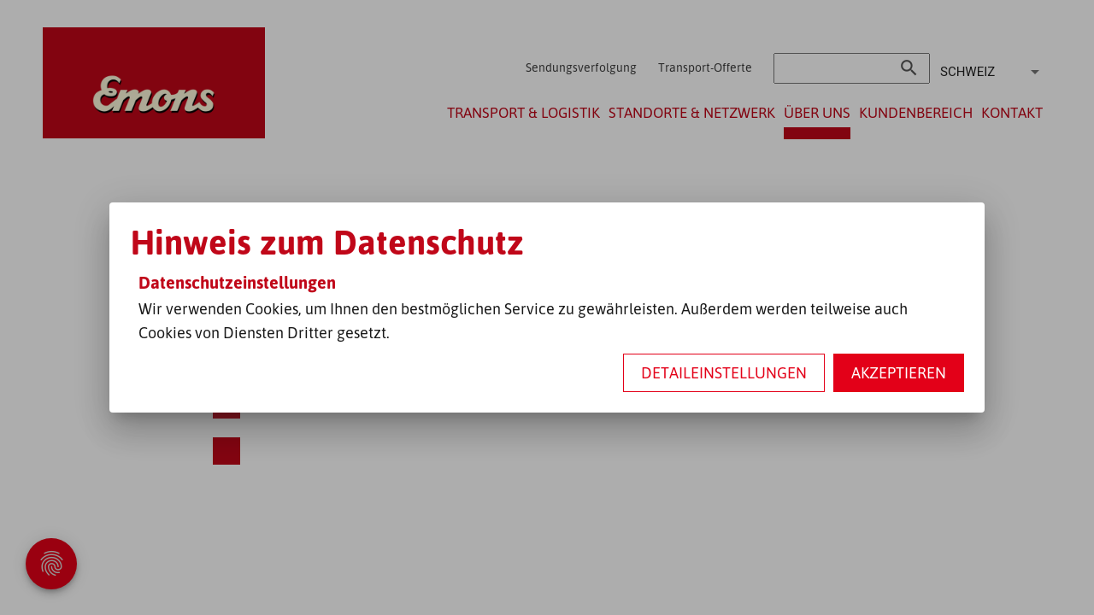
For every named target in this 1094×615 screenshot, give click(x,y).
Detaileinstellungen (724, 372)
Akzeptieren (898, 372)
